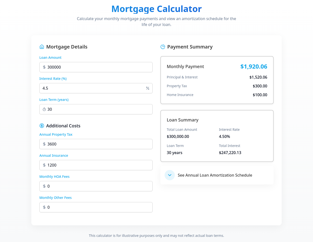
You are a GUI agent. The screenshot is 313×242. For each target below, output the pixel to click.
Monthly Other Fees (55, 197)
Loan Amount (50, 57)
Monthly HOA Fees (54, 176)
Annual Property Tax (55, 134)
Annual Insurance (53, 155)
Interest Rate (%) (53, 78)
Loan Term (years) (53, 99)
